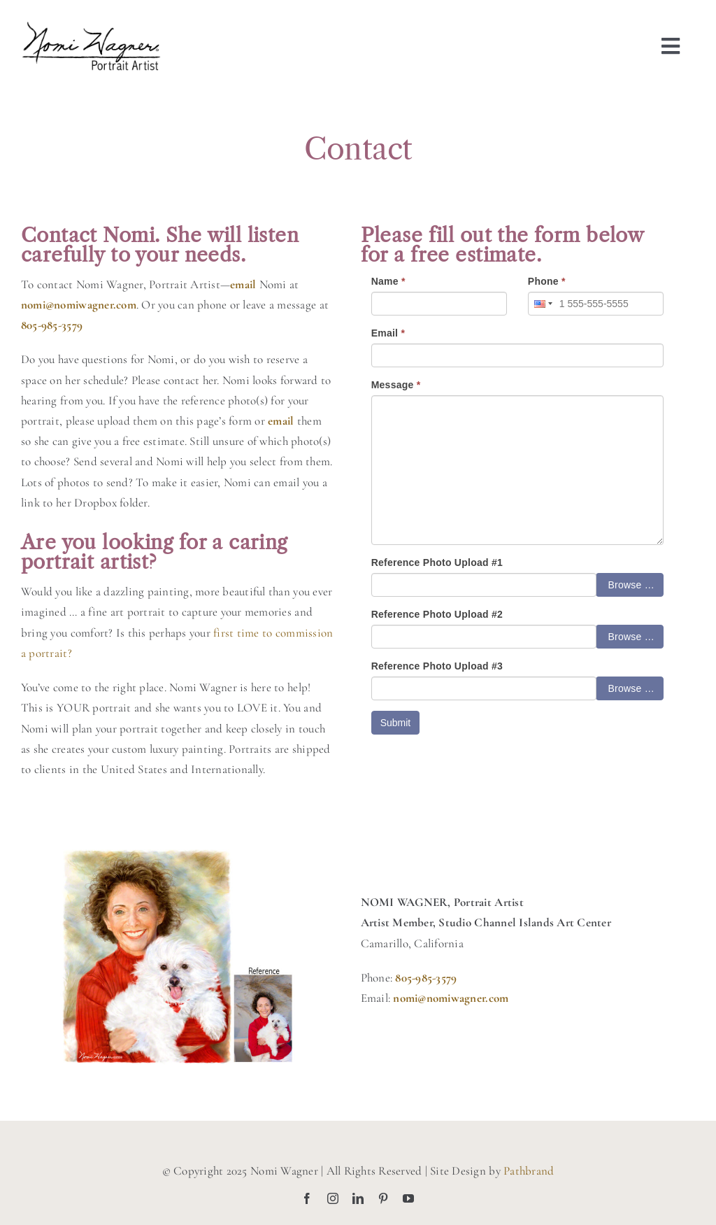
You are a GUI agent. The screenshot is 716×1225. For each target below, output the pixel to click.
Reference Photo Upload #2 (437, 614)
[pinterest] (383, 1198)
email (281, 420)
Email (388, 333)
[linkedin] (358, 1198)
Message (396, 384)
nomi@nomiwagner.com (78, 304)
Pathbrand (528, 1170)
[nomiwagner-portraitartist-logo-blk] (91, 27)
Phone (547, 281)
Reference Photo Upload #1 (437, 562)
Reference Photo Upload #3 (437, 666)
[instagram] (332, 1198)
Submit (395, 722)
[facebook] (307, 1198)
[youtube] (408, 1198)
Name (388, 281)
